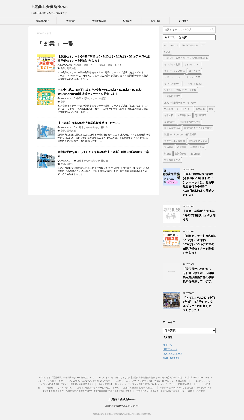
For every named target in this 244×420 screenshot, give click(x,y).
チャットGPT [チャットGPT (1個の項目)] (193, 77)
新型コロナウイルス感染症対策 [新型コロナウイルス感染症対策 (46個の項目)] (180, 134)
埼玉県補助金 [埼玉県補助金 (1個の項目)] (184, 115)
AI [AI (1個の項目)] (165, 45)
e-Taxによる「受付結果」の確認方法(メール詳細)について (66, 377)
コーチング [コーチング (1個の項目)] (194, 70)
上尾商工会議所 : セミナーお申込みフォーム (98, 387)
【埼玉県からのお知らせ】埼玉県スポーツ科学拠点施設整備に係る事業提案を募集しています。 (198, 275)
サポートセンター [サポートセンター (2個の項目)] (173, 77)
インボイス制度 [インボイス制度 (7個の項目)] (172, 64)
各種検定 (70, 20)
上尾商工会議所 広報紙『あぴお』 (139, 387)
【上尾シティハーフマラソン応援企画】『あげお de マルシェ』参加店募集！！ (152, 381)
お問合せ (183, 20)
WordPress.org (171, 357)
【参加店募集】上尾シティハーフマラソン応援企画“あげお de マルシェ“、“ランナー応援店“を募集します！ (149, 384)
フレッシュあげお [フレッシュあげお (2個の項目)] (193, 83)
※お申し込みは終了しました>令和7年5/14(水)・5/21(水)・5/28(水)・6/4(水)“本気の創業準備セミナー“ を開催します (101, 91)
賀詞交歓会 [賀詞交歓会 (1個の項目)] (180, 153)
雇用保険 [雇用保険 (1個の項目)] (195, 153)
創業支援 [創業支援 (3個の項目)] (168, 115)
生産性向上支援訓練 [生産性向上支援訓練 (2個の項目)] (174, 141)
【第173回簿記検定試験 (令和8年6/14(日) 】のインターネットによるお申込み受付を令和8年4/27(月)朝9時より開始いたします (198, 184)
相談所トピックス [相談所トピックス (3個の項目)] (198, 141)
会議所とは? (42, 20)
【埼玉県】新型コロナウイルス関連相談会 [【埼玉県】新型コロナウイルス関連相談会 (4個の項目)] (186, 58)
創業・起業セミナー (87, 65)
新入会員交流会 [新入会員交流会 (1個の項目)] (172, 128)
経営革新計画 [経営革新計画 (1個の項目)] (197, 147)
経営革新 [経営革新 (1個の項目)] (181, 147)
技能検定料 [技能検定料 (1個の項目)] (170, 121)
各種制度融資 (99, 20)
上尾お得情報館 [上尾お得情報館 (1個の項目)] (172, 96)
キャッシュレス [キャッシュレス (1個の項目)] (192, 64)
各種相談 (155, 20)
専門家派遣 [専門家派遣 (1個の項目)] (201, 115)
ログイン (167, 345)
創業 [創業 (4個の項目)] (211, 109)
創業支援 (71, 68)
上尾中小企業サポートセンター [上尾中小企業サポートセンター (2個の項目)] (180, 102)
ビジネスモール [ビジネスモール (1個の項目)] (172, 83)
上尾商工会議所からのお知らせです (122, 405)
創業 (63, 68)
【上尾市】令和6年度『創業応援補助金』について (89, 122)
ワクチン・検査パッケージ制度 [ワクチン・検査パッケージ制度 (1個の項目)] (180, 90)
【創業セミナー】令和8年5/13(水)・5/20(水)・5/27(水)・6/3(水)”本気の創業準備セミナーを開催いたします (199, 244)
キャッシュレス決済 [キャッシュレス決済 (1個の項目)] (174, 70)
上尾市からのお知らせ (88, 127)
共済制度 (127, 20)
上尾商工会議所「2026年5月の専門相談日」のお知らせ (199, 215)
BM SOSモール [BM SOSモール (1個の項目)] (190, 45)
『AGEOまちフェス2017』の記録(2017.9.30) (88, 381)
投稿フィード (170, 349)
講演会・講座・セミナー (111, 65)
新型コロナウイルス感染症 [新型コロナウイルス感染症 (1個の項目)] (198, 128)
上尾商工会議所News (48, 6)
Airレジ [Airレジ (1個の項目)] (174, 45)
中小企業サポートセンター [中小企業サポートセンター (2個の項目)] (178, 109)
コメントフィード (172, 353)
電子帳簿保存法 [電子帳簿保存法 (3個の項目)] (172, 160)
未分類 (102, 98)
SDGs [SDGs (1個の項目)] (167, 51)
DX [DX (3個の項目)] (203, 45)
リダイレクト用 (64, 387)
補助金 (104, 127)
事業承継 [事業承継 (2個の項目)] (200, 109)
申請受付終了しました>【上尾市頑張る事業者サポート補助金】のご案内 (170, 391)
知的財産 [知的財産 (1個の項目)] (168, 147)
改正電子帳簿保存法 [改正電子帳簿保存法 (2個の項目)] (190, 121)
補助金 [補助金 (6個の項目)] (167, 153)
